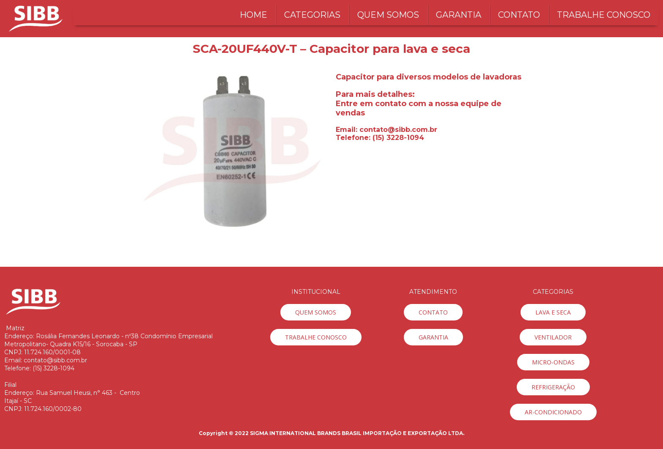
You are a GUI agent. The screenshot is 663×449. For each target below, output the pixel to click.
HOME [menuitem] (253, 15)
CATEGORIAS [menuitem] (312, 15)
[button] (315, 312)
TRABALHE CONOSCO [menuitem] (603, 15)
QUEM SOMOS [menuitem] (388, 15)
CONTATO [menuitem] (519, 15)
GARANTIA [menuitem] (458, 15)
